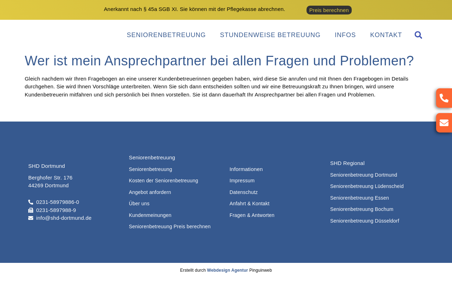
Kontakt (386, 35)
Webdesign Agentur (227, 270)
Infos (345, 35)
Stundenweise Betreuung (270, 35)
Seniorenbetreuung (166, 35)
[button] (418, 35)
